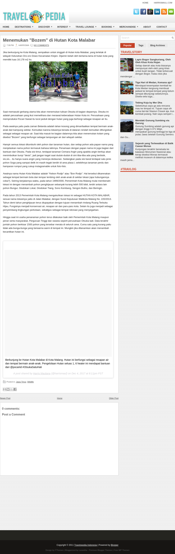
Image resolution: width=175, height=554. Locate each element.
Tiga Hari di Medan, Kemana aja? (153, 82)
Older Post (113, 398)
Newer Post (5, 398)
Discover (46, 25)
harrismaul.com (163, 3)
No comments (41, 45)
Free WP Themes (122, 550)
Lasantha (83, 550)
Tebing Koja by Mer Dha (148, 102)
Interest (65, 25)
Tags (141, 45)
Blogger (114, 545)
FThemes (59, 550)
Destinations (25, 25)
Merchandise (129, 25)
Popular (127, 45)
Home (145, 3)
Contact (161, 27)
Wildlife (30, 382)
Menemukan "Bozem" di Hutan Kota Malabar (49, 40)
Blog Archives (157, 45)
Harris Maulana (41, 373)
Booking (109, 25)
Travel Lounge (87, 25)
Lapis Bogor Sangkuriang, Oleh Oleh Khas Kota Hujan (153, 61)
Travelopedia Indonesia (85, 545)
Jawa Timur (21, 382)
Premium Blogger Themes (100, 550)
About (147, 27)
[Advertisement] (59, 500)
